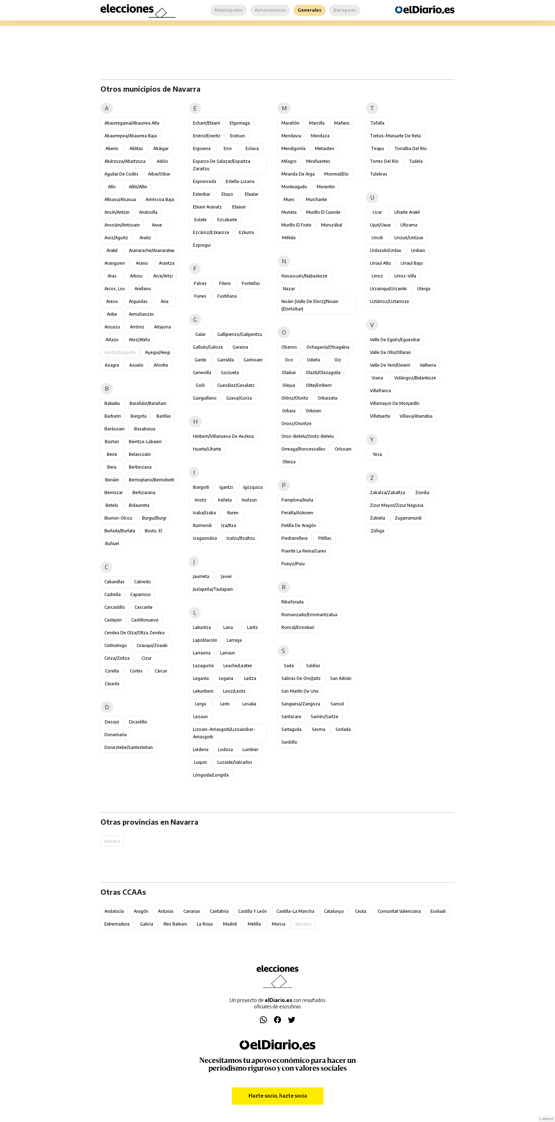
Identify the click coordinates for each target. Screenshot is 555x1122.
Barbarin (112, 416)
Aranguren (114, 263)
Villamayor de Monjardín (394, 403)
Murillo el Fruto (296, 225)
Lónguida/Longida (211, 775)
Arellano (143, 288)
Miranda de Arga (298, 174)
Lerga (200, 703)
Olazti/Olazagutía (323, 372)
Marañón (290, 123)
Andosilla (148, 212)
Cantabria (219, 911)
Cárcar (161, 671)
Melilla (254, 924)
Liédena (200, 749)
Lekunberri (203, 691)
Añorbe (161, 365)
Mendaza (320, 135)
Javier (226, 576)
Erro (228, 148)
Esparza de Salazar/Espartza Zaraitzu (221, 165)
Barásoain (114, 428)
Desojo (112, 722)
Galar (200, 334)
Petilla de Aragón (298, 525)
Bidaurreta (139, 505)
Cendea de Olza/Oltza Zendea (134, 632)
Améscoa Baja (159, 199)
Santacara (291, 716)
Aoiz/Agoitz (116, 237)
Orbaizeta (327, 398)
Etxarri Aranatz (207, 207)
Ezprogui (202, 245)
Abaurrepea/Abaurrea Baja (130, 135)
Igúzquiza (253, 487)
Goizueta (230, 372)
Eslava (252, 148)
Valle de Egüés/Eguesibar (395, 339)
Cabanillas (114, 581)
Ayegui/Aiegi (157, 352)
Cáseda (112, 683)
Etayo (227, 194)
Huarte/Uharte (207, 449)
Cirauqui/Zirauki (152, 645)
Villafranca (380, 390)
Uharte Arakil (407, 212)
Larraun (227, 653)
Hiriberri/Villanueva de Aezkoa (223, 436)
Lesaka (249, 703)
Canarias (191, 911)
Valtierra (428, 365)
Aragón (141, 911)
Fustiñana (227, 296)
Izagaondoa (205, 538)
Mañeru (341, 123)
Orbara (289, 410)
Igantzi (226, 487)
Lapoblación (205, 640)
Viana (377, 377)
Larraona (202, 653)
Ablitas (136, 148)
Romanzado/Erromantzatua (309, 614)
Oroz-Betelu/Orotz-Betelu (307, 436)
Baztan (112, 441)
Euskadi (438, 911)
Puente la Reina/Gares (303, 551)
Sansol (337, 703)
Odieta (313, 359)
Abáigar (160, 148)
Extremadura (117, 924)
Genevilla (202, 372)
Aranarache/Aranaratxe (151, 250)
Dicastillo (138, 722)
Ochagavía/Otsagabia (328, 347)
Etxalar (251, 194)
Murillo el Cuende (323, 212)
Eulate (200, 219)
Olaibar (289, 372)
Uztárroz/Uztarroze (389, 301)
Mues (289, 199)
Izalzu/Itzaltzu (241, 538)
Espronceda (204, 181)
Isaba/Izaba (204, 512)
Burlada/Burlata (119, 530)
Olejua (288, 385)
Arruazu (112, 327)
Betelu (111, 505)
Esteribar (201, 194)
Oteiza (289, 461)
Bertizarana (143, 492)
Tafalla (377, 123)
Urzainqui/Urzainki (388, 288)
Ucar (377, 212)
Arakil (112, 250)
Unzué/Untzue (408, 237)
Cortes (136, 671)
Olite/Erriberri (319, 385)
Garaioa (240, 347)
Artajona (162, 327)
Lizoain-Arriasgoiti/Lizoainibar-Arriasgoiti (224, 733)
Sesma (318, 729)
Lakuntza (202, 627)
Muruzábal (331, 225)
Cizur (146, 658)
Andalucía (114, 911)
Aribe (112, 314)
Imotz (200, 500)
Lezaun (200, 716)
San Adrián (340, 678)
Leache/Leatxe (237, 665)
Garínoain (253, 359)
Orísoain (343, 449)
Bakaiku (112, 403)
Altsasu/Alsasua (120, 199)
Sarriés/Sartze (324, 716)
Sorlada (343, 729)
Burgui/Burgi (154, 518)
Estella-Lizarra (240, 181)
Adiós (162, 161)
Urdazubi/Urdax (385, 250)
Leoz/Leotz (234, 691)
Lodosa (225, 749)
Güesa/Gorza (239, 398)
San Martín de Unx (299, 691)
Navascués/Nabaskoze (304, 276)
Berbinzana (140, 467)
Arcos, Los (114, 288)
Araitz (145, 237)
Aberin (111, 148)
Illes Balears (175, 924)
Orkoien (313, 410)
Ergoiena (202, 148)
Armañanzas (141, 314)
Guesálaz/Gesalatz (235, 385)
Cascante (144, 607)
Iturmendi (202, 525)
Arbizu (136, 276)
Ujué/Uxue (380, 225)
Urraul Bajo (412, 263)
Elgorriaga (240, 123)
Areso (112, 301)
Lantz (252, 627)
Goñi (200, 385)
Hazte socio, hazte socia (277, 1096)
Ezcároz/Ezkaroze (211, 232)
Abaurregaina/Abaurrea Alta (131, 123)
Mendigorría (293, 148)
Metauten (324, 148)
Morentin (326, 186)
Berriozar (113, 492)
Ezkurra (246, 232)
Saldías (313, 665)
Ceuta (360, 911)
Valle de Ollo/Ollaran (390, 352)
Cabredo (142, 581)
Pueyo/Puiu (293, 563)
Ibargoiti (201, 487)
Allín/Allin (138, 186)
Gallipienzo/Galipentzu (239, 334)
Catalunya (334, 911)
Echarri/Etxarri (206, 123)
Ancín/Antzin (117, 212)
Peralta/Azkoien (297, 512)
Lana (228, 627)
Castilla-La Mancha (295, 911)
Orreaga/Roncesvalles (303, 449)
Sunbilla (289, 742)
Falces (200, 283)
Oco (289, 359)
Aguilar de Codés (121, 174)
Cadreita (112, 594)
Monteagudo (294, 186)
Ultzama (408, 225)
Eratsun (237, 135)
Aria (164, 301)
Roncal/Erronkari (297, 627)
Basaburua (144, 428)
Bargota (139, 416)
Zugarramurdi (408, 518)
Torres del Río (384, 161)
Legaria (226, 678)
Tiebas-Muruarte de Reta (395, 135)
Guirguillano (205, 398)
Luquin (200, 762)
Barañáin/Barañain (148, 403)
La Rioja (205, 924)
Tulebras (378, 174)
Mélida (289, 237)
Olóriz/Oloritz (294, 398)
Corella (112, 671)
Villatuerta (380, 416)
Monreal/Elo (336, 174)
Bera (111, 467)
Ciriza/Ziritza (117, 658)
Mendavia (291, 135)
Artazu (112, 339)
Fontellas (251, 283)
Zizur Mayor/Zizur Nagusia (396, 505)
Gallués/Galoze (208, 347)
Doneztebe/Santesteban (128, 747)
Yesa (377, 454)
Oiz (337, 359)
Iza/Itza (228, 525)
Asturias (166, 911)
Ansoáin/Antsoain (122, 225)
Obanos (289, 347)
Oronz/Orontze (296, 423)
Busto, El (153, 530)
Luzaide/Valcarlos (234, 762)
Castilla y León (252, 911)
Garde (200, 359)
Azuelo (136, 365)
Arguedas (138, 301)
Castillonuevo (145, 620)
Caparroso (140, 594)
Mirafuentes (318, 161)
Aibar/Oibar (159, 174)
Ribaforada (292, 602)
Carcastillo (114, 607)
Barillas (163, 416)
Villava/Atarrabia (416, 416)
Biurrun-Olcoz (118, 518)
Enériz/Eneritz (207, 135)
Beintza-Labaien (145, 441)
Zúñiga (377, 530)
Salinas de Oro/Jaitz (301, 678)
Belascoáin (140, 454)
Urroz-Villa (405, 276)
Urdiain (418, 250)
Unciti (377, 237)
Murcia (278, 924)
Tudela (416, 161)
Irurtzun (249, 500)
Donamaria (115, 734)
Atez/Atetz (139, 339)
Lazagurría (203, 665)
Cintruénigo (115, 645)
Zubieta (377, 518)
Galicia (146, 924)
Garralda (225, 359)
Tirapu (377, 148)
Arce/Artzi (163, 276)
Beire (112, 454)
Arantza (166, 263)
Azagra (112, 365)
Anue (157, 225)
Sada (289, 665)
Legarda (201, 678)
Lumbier (250, 749)
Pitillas (324, 538)
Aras (112, 276)
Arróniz (137, 327)
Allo (112, 186)
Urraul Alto (380, 263)
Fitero (225, 283)
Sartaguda (291, 729)
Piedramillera (294, 538)
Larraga (234, 640)
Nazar (289, 288)
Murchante (316, 199)
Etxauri (239, 207)
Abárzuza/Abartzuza (124, 161)
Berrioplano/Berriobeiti (151, 479)
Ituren (233, 512)
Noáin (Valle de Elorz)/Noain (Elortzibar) (309, 305)
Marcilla (317, 123)
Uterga (423, 288)
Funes (200, 296)
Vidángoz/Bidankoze (415, 377)
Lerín (225, 703)
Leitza (250, 678)
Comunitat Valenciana (399, 911)
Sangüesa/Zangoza (300, 703)
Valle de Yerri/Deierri (390, 365)
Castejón (113, 620)
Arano (142, 263)
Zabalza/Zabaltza (387, 492)
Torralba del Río (410, 148)
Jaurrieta (201, 576)
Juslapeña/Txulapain (213, 589)
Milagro (289, 161)
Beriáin (112, 479)
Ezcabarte (227, 219)
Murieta (289, 212)
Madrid (230, 924)
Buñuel (112, 543)
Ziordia (422, 492)
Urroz (377, 276)
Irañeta (225, 500)
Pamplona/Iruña (297, 500)
